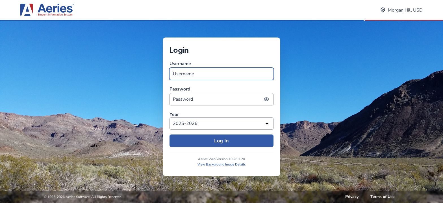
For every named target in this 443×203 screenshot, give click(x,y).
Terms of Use (382, 196)
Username (221, 70)
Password (221, 95)
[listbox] (221, 123)
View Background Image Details (221, 164)
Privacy (352, 196)
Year (174, 115)
